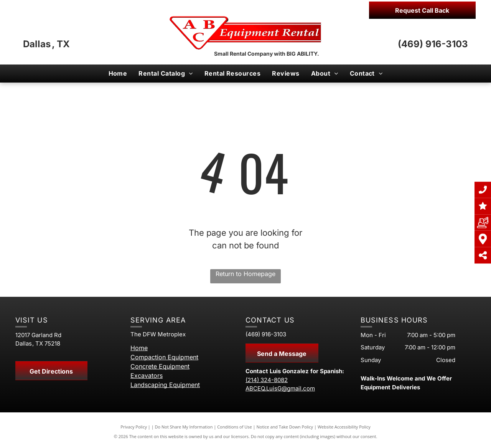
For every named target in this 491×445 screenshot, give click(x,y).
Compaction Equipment (164, 357)
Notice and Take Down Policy (285, 427)
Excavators (146, 375)
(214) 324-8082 (267, 380)
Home (139, 348)
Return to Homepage (245, 274)
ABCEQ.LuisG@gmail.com (280, 388)
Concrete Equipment (159, 366)
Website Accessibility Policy (344, 427)
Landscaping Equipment (165, 385)
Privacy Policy (133, 427)
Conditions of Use (234, 427)
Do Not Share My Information (184, 427)
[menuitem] (118, 73)
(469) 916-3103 (433, 44)
